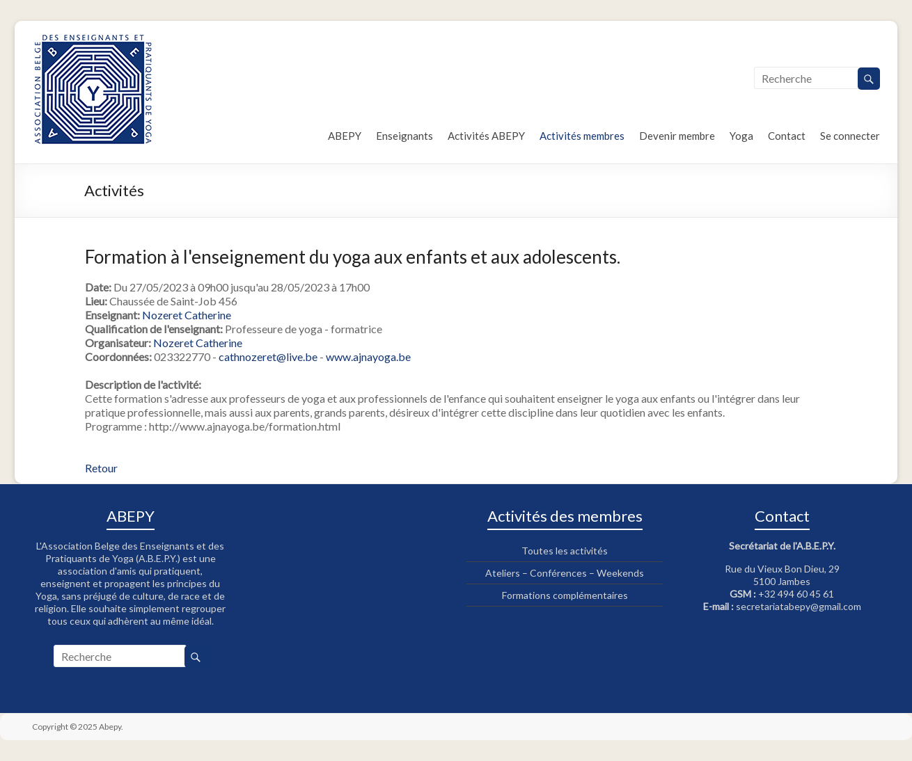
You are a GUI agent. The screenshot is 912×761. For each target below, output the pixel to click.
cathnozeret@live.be (268, 356)
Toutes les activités (564, 550)
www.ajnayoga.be (368, 356)
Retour (101, 467)
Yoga (741, 135)
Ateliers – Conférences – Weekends (564, 573)
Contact (786, 135)
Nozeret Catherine (186, 314)
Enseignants (404, 135)
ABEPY (344, 135)
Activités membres (582, 135)
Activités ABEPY (486, 135)
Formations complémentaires (565, 595)
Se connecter (850, 135)
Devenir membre (677, 135)
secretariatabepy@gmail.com (798, 606)
